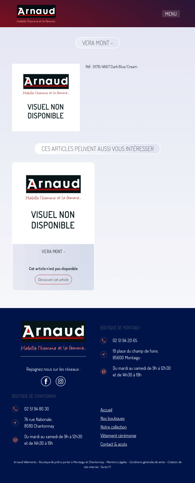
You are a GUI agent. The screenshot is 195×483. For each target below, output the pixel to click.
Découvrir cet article (53, 279)
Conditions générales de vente (147, 462)
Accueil (106, 409)
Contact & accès (113, 444)
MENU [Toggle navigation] (171, 14)
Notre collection (113, 427)
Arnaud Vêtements (25, 462)
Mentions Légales (117, 462)
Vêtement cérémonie (118, 435)
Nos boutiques (112, 418)
